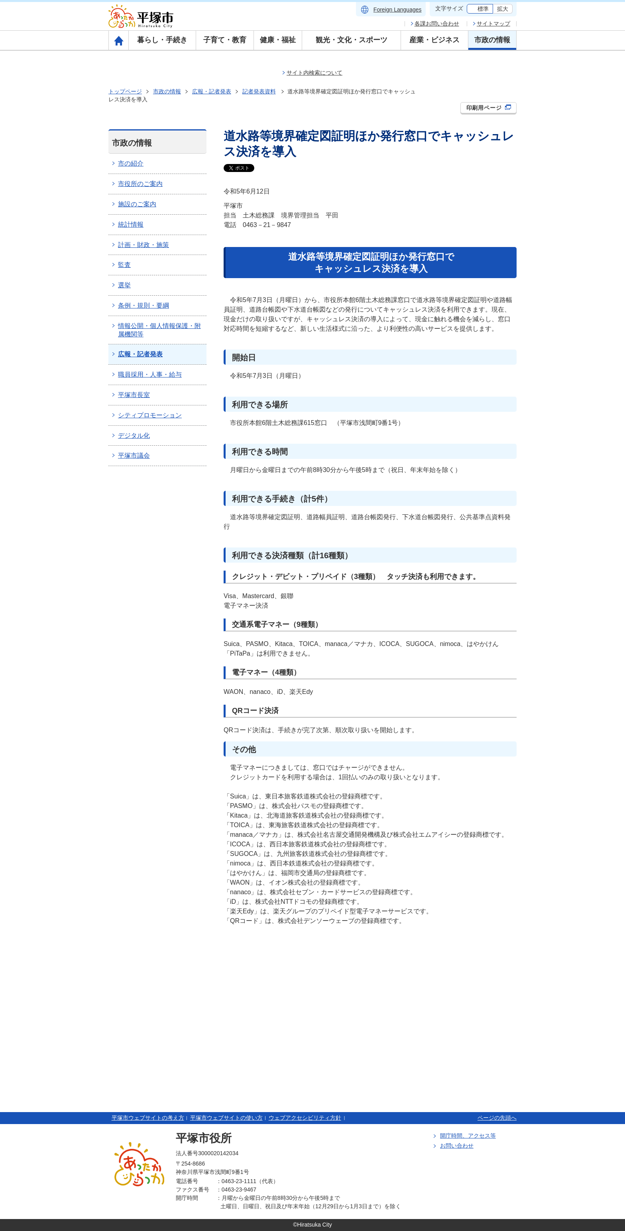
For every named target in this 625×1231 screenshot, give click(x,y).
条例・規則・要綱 (143, 305)
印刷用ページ (488, 108)
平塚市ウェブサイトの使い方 (226, 1117)
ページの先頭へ (497, 1117)
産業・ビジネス (434, 40)
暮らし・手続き (162, 40)
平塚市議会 (134, 455)
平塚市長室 (134, 394)
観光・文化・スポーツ (351, 40)
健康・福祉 (278, 40)
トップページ (125, 91)
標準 (483, 9)
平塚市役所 (204, 1138)
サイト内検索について (314, 72)
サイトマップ (493, 23)
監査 (124, 264)
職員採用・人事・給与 (150, 374)
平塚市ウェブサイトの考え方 (148, 1117)
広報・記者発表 (211, 91)
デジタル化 (134, 435)
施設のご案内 (137, 204)
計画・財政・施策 (143, 244)
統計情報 (130, 224)
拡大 (502, 9)
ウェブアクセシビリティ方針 (305, 1117)
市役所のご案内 (140, 183)
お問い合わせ (457, 1145)
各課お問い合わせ (437, 23)
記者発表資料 (259, 91)
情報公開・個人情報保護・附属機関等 (159, 330)
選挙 (124, 285)
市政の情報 (492, 40)
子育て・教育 (224, 40)
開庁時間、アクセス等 (468, 1135)
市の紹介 (130, 163)
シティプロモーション (150, 415)
